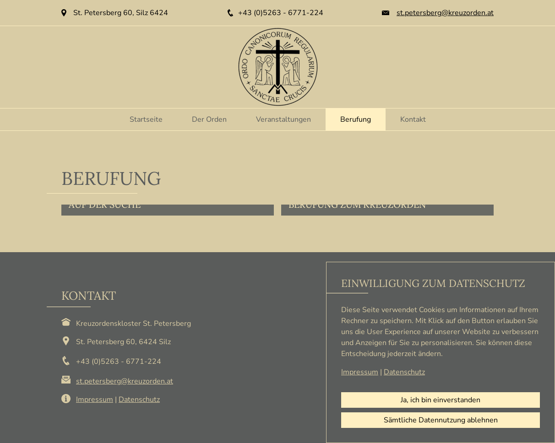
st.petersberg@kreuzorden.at (445, 13)
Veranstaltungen (283, 119)
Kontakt (413, 119)
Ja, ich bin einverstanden (440, 400)
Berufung (355, 119)
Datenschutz (139, 399)
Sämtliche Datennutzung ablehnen (441, 420)
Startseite (146, 119)
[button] (167, 210)
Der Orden (209, 119)
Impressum (94, 399)
